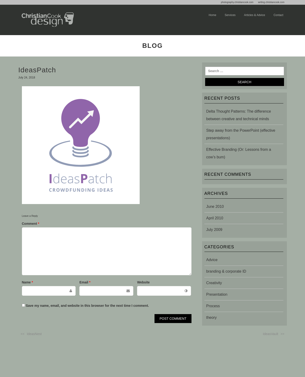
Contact (278, 15)
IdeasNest (34, 334)
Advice (212, 260)
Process (213, 306)
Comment (30, 223)
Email (84, 282)
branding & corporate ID (226, 271)
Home (212, 15)
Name (27, 282)
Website (143, 282)
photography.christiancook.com (237, 2)
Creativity (214, 283)
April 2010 (214, 218)
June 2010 (215, 207)
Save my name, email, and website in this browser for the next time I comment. (87, 305)
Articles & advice (254, 15)
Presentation (217, 294)
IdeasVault (270, 334)
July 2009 (214, 230)
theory (211, 318)
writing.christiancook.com (271, 2)
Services (230, 15)
